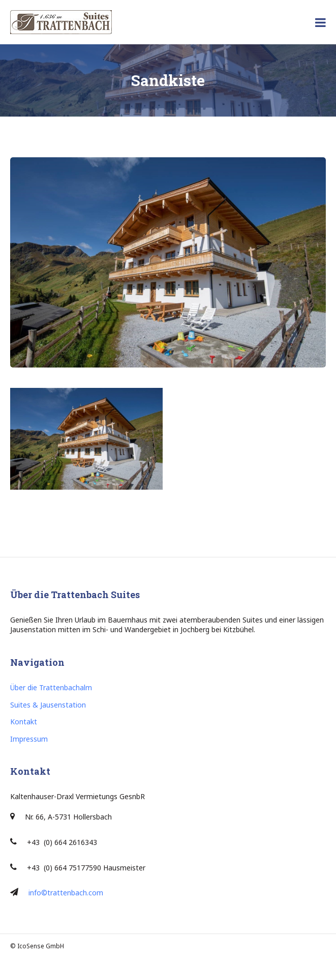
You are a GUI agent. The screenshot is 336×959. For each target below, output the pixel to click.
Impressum (29, 739)
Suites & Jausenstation (48, 705)
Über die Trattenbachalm (51, 687)
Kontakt (23, 721)
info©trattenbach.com (65, 892)
